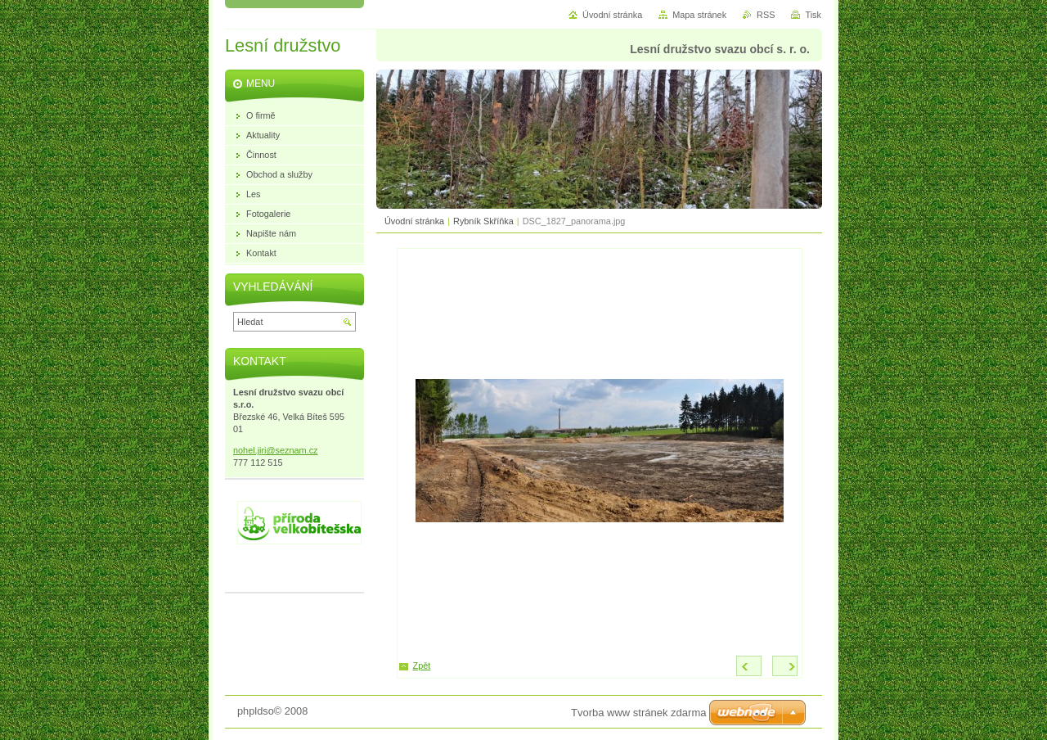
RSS (766, 15)
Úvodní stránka (414, 221)
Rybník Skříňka (483, 221)
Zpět (422, 665)
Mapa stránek (699, 15)
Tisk (813, 15)
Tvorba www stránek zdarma (638, 712)
